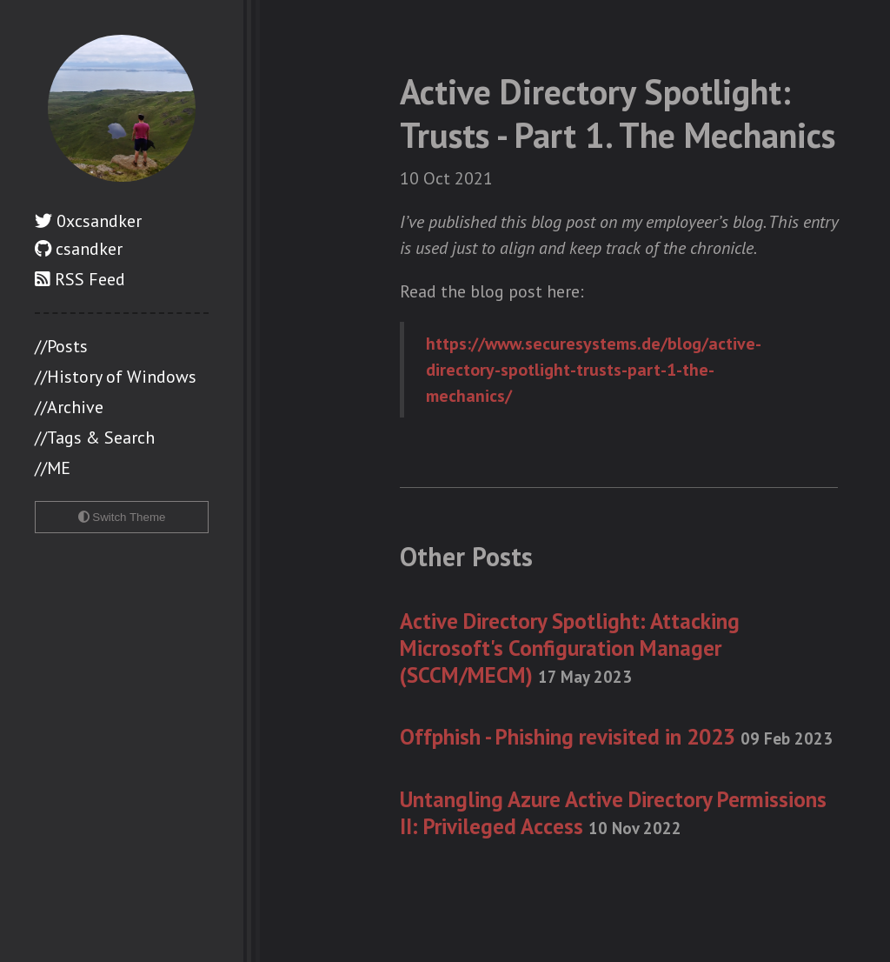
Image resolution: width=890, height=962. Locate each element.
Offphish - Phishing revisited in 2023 (616, 737)
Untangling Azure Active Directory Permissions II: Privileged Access (613, 812)
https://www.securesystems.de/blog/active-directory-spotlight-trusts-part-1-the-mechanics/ (593, 369)
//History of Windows (115, 376)
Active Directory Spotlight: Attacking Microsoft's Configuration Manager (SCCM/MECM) (570, 648)
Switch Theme (122, 517)
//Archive (69, 407)
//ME (52, 468)
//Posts (61, 346)
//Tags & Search (95, 437)
